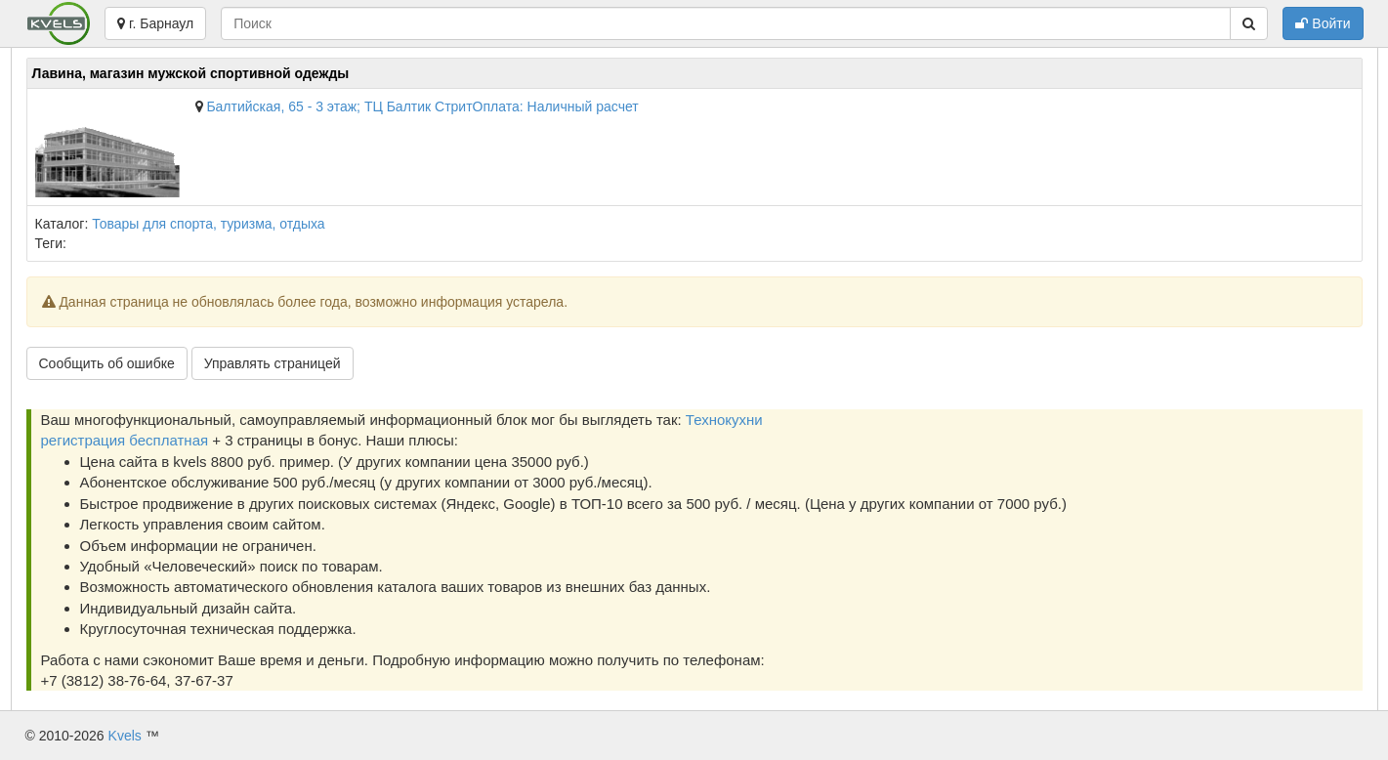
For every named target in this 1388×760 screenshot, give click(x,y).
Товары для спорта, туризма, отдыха (208, 224)
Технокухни (724, 419)
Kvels (125, 735)
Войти (1322, 23)
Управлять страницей (272, 363)
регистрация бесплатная (125, 440)
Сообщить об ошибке (107, 363)
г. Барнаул (155, 23)
